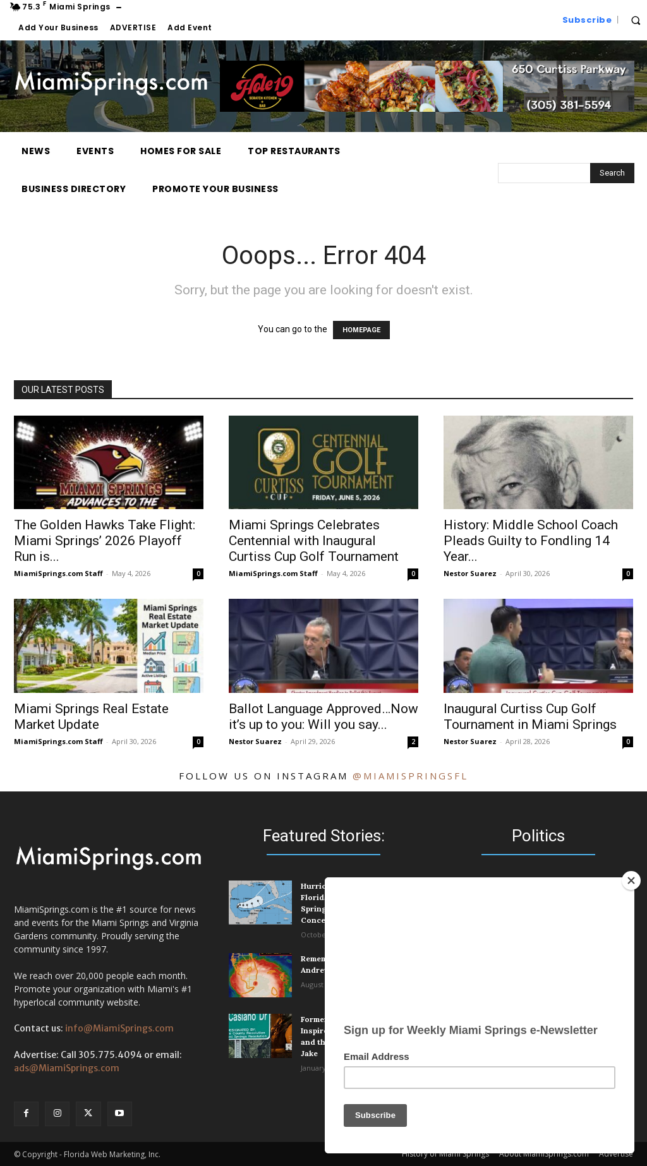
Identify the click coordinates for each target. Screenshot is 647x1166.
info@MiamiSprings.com (119, 1028)
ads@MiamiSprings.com (66, 1068)
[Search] (612, 173)
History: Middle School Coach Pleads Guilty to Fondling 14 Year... (531, 540)
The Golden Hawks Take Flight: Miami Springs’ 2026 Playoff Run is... (104, 540)
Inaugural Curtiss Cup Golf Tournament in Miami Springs (530, 716)
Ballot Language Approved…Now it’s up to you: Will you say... (323, 716)
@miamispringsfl (410, 775)
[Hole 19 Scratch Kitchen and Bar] (427, 109)
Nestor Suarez (470, 573)
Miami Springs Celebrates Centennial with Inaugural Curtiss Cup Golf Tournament (314, 540)
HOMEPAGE (361, 330)
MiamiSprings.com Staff (58, 573)
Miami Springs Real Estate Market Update (91, 716)
